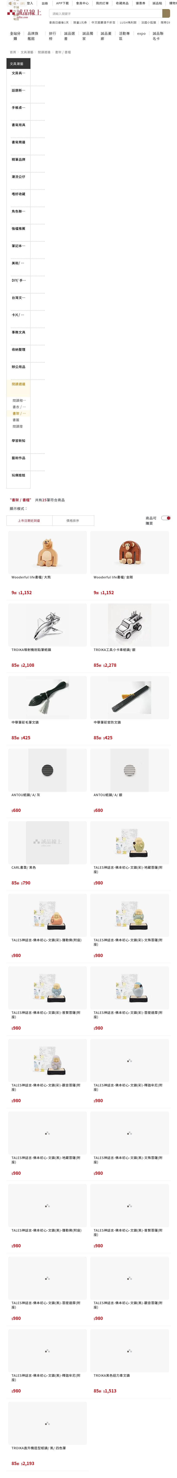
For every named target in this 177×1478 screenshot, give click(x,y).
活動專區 (124, 36)
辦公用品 (19, 366)
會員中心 (82, 3)
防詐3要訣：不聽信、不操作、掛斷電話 (16, 3)
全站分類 (15, 36)
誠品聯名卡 (158, 36)
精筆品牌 (19, 159)
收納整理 (19, 349)
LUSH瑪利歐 (128, 22)
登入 (30, 3)
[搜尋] (106, 13)
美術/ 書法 (19, 263)
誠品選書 (69, 36)
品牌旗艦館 (32, 36)
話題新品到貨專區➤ (19, 90)
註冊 (45, 3)
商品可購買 (151, 520)
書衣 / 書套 (21, 407)
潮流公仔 (19, 176)
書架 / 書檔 (63, 52)
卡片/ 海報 (19, 315)
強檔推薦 (19, 228)
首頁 (13, 52)
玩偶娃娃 (19, 475)
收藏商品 (122, 3)
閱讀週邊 (44, 52)
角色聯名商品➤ (19, 211)
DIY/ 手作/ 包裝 (19, 280)
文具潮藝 (27, 52)
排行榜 (52, 36)
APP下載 (62, 3)
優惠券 (140, 3)
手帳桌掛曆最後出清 (19, 107)
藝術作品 (19, 458)
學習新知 (19, 440)
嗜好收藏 (19, 194)
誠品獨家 (87, 36)
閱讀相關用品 (21, 400)
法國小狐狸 (148, 22)
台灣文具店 (19, 297)
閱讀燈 (18, 426)
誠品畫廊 (106, 36)
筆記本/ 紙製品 (19, 245)
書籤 (16, 420)
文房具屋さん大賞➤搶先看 (19, 73)
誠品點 (157, 3)
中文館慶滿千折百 (103, 22)
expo (141, 33)
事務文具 (19, 332)
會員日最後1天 (59, 22)
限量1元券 (80, 22)
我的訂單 (102, 3)
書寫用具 (19, 124)
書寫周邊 (19, 142)
